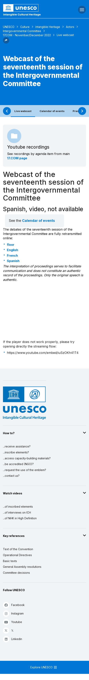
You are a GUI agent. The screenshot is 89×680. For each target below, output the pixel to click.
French (12, 255)
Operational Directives (17, 555)
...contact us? (11, 475)
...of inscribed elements (18, 506)
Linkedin (12, 639)
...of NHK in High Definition (20, 518)
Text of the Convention (18, 549)
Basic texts (10, 561)
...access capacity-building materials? (27, 458)
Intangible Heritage (47, 26)
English (12, 250)
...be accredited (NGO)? (18, 464)
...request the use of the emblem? (24, 470)
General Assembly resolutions (22, 566)
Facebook (14, 605)
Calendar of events (52, 111)
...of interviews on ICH (17, 512)
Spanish (13, 261)
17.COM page (17, 158)
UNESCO (8, 26)
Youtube (12, 622)
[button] (6, 42)
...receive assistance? (17, 446)
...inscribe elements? (16, 452)
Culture (25, 26)
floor (10, 245)
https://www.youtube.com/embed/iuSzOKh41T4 (43, 353)
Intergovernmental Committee (22, 31)
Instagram (13, 613)
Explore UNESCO (43, 667)
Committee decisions (16, 572)
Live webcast (23, 111)
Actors (70, 26)
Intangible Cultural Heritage (22, 14)
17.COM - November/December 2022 (27, 35)
